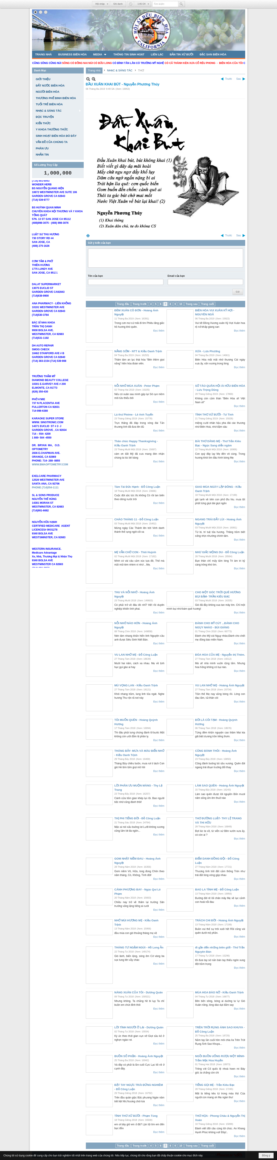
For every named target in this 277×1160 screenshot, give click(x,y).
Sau (238, 78)
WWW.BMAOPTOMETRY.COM (50, 472)
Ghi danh (118, 4)
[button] (100, 54)
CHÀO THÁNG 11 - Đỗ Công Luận (136, 519)
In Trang (88, 235)
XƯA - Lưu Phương (207, 351)
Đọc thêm (158, 330)
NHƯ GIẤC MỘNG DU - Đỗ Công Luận (219, 552)
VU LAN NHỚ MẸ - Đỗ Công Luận (136, 654)
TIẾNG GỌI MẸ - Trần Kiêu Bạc (215, 1084)
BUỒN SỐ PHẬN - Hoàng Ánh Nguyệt (138, 1056)
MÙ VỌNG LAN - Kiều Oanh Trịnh (136, 685)
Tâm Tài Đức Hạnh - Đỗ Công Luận (137, 486)
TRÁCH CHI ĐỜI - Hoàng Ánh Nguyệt (219, 920)
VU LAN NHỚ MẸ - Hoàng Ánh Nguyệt (220, 685)
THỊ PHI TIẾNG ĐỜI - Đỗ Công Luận (137, 818)
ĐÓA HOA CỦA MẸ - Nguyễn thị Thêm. (220, 654)
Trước (228, 78)
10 (180, 304)
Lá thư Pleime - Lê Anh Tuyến (133, 414)
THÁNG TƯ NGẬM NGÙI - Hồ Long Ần (139, 947)
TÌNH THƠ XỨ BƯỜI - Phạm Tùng (136, 1115)
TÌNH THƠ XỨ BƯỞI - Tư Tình (214, 414)
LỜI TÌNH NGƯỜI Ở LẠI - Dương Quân (139, 1027)
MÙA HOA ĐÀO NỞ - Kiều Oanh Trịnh (219, 992)
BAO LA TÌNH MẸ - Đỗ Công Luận (217, 889)
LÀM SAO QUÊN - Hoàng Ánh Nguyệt (219, 785)
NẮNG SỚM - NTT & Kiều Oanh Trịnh (138, 351)
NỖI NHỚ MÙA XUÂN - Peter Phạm (137, 385)
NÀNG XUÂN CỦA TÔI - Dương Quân (138, 992)
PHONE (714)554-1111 (45, 495)
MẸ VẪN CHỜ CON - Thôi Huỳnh (135, 552)
